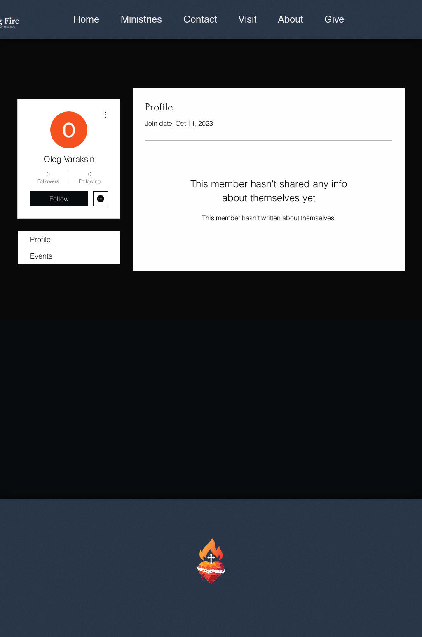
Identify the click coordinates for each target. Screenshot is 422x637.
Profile (40, 239)
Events (41, 256)
